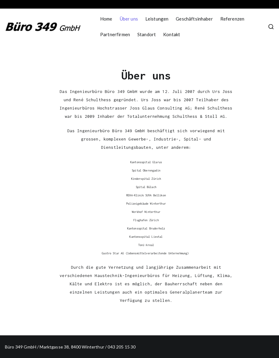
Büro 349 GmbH (20, 346)
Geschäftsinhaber (194, 18)
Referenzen (232, 18)
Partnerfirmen (115, 34)
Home (106, 18)
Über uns (129, 18)
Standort (146, 34)
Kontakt (171, 34)
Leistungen (157, 18)
